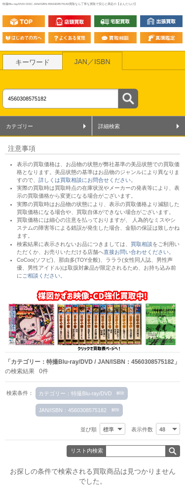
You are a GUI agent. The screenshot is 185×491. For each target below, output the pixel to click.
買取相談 (141, 244)
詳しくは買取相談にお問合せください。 (87, 180)
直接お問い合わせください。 (139, 252)
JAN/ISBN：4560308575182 (72, 410)
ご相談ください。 (44, 276)
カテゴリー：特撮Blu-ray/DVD (74, 393)
